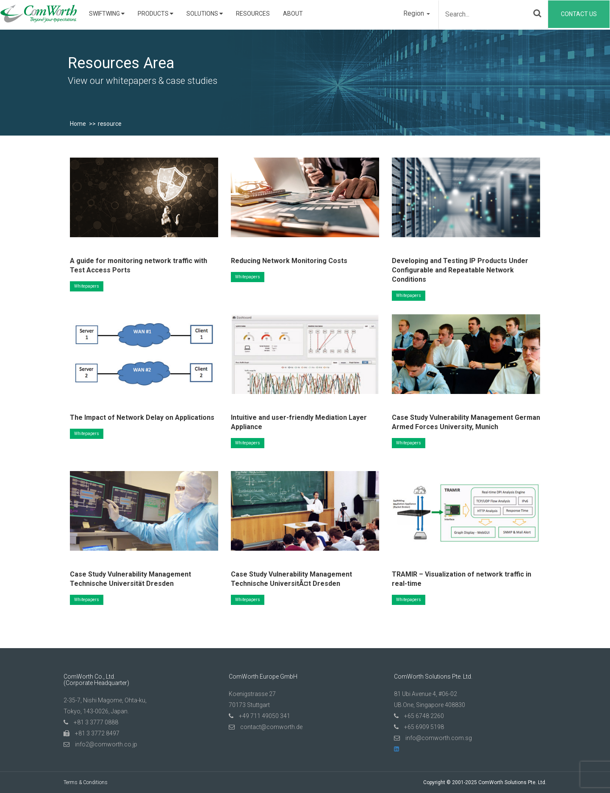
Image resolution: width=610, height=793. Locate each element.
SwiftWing (107, 13)
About (293, 13)
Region (416, 13)
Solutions (204, 13)
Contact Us (579, 14)
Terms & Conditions (86, 782)
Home (78, 123)
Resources (253, 13)
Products (155, 13)
